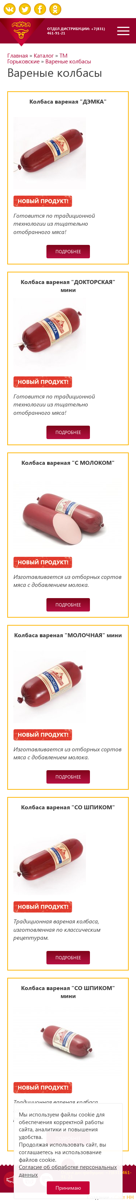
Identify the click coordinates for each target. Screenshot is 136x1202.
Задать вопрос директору (10, 1180)
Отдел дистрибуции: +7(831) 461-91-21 (76, 30)
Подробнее (68, 251)
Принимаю (68, 1187)
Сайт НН (124, 1197)
